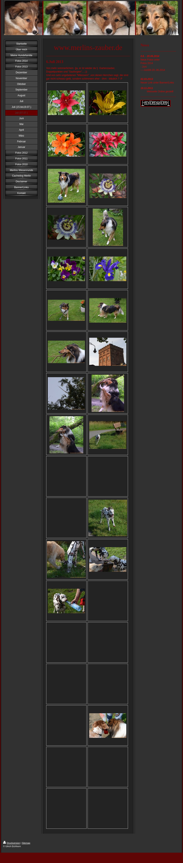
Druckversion (11, 843)
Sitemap (26, 843)
